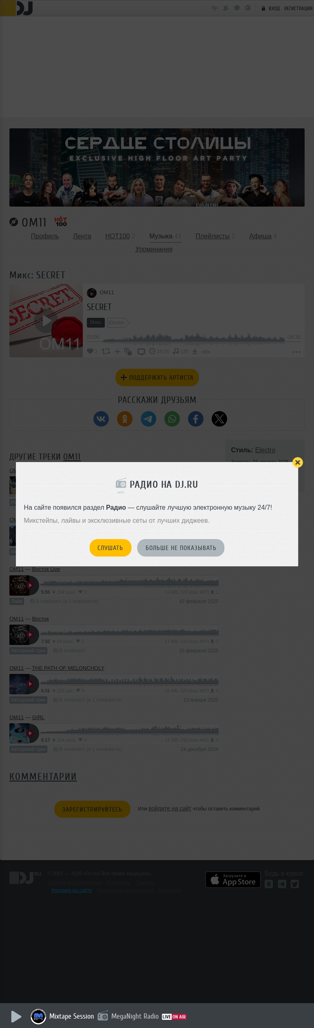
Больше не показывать (181, 548)
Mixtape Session (72, 1016)
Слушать (110, 548)
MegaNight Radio (135, 1016)
